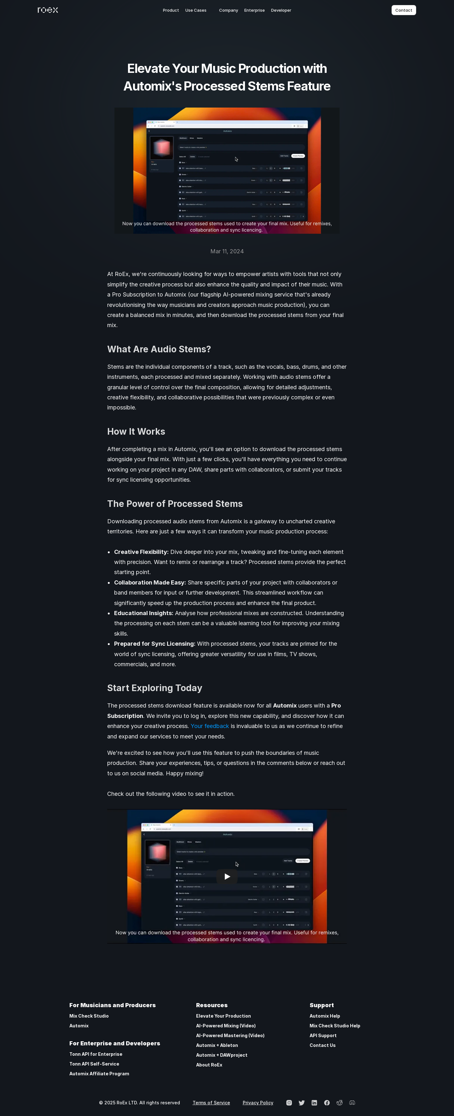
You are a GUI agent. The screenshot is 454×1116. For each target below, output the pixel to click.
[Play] (227, 876)
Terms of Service (211, 1102)
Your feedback (210, 726)
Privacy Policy (258, 1102)
